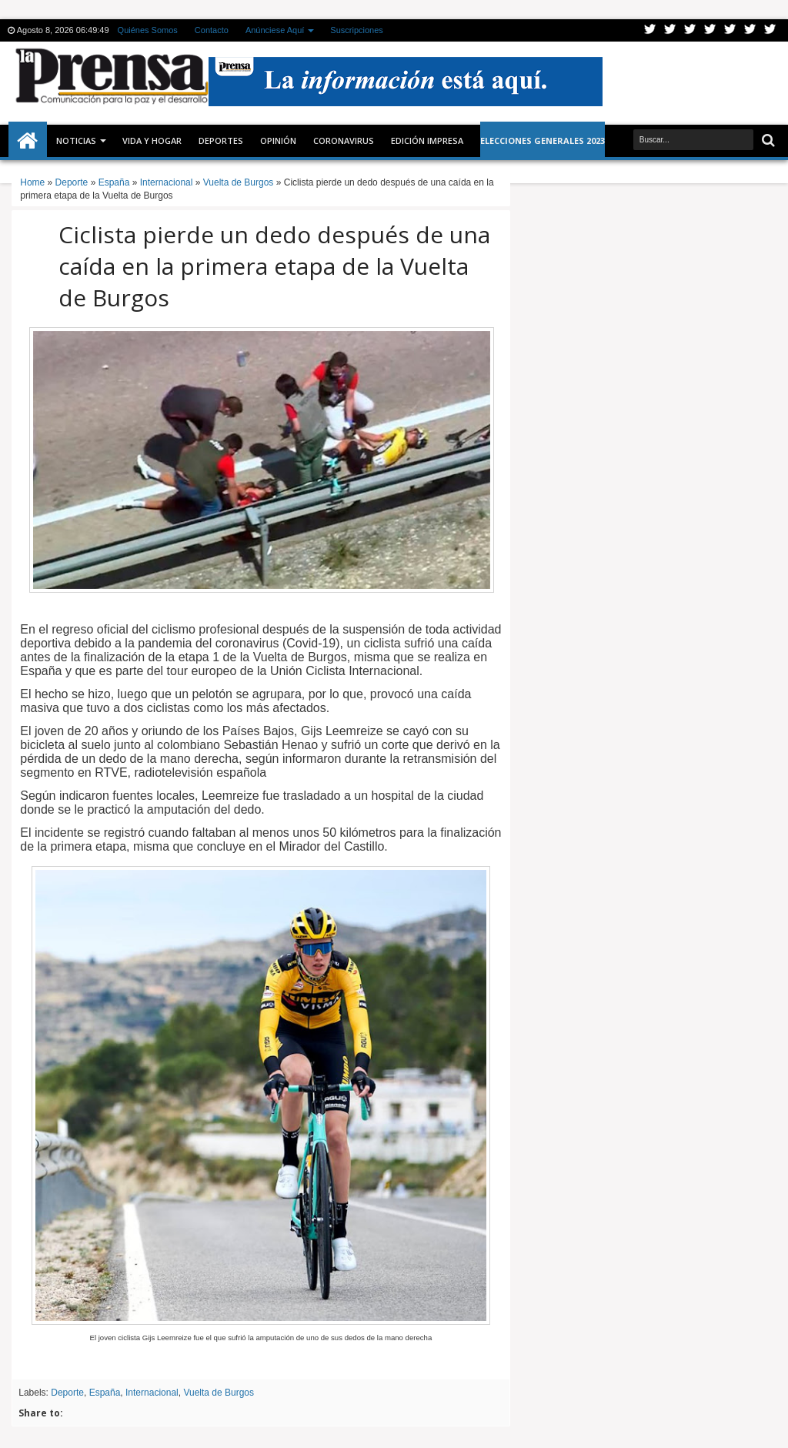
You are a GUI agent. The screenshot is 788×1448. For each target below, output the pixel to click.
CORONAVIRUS (343, 140)
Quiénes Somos (148, 30)
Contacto (212, 30)
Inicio (27, 141)
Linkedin (730, 30)
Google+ (690, 30)
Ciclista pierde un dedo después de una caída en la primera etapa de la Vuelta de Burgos (274, 266)
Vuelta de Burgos (218, 1392)
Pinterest (770, 30)
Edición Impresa (427, 140)
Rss (710, 30)
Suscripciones (356, 30)
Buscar (766, 140)
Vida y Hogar (152, 140)
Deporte (67, 1392)
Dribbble (750, 30)
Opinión (278, 140)
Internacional (152, 1392)
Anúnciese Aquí (274, 30)
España (105, 1392)
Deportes (221, 140)
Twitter (650, 30)
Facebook (670, 30)
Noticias (76, 140)
